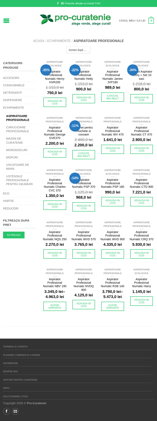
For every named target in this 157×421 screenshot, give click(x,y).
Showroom (10, 363)
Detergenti (12, 92)
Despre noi (10, 371)
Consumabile (14, 85)
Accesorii (11, 78)
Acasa (38, 41)
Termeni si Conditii (15, 346)
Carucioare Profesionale (17, 129)
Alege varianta (54, 306)
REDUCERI (10, 208)
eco (6, 193)
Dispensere (12, 100)
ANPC (6, 388)
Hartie (8, 201)
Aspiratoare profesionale (17, 118)
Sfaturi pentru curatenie (20, 380)
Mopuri (12, 157)
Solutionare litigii (15, 396)
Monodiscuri (16, 150)
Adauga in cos (54, 102)
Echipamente (59, 41)
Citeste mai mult (112, 97)
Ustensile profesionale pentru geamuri (19, 180)
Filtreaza (14, 235)
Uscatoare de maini (17, 166)
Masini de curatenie (14, 140)
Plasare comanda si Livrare (21, 355)
